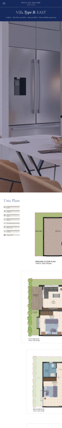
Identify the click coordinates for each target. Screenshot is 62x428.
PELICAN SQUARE (31, 3)
